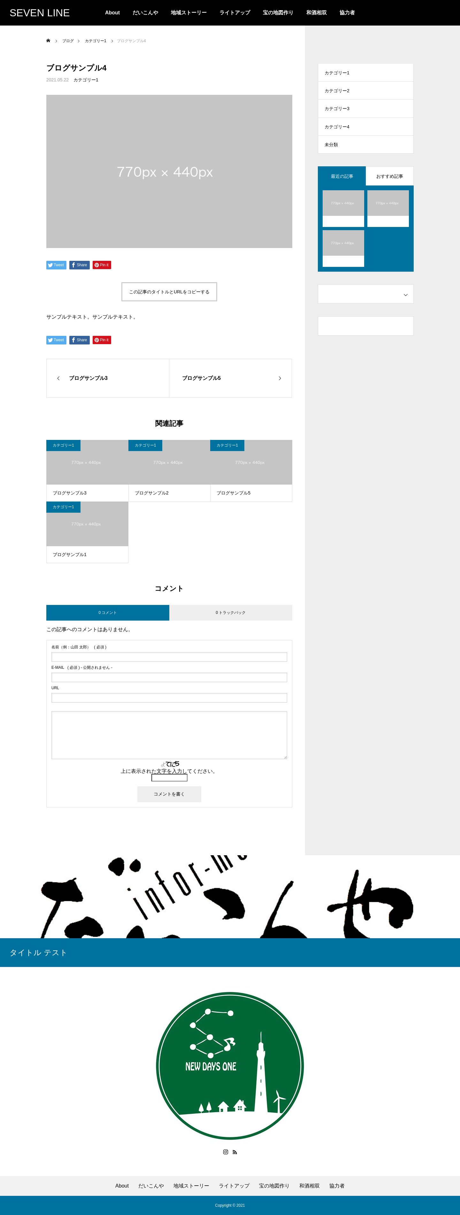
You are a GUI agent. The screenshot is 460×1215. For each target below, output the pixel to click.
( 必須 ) (78, 647)
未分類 (331, 150)
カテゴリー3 (337, 111)
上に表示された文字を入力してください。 (169, 771)
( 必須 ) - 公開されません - (81, 667)
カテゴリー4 (337, 130)
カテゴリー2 (337, 92)
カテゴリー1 (85, 79)
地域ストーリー (189, 12)
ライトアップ (234, 12)
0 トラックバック (231, 612)
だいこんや (145, 12)
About (112, 12)
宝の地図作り (278, 12)
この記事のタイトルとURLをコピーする (169, 291)
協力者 (347, 12)
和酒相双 (316, 12)
